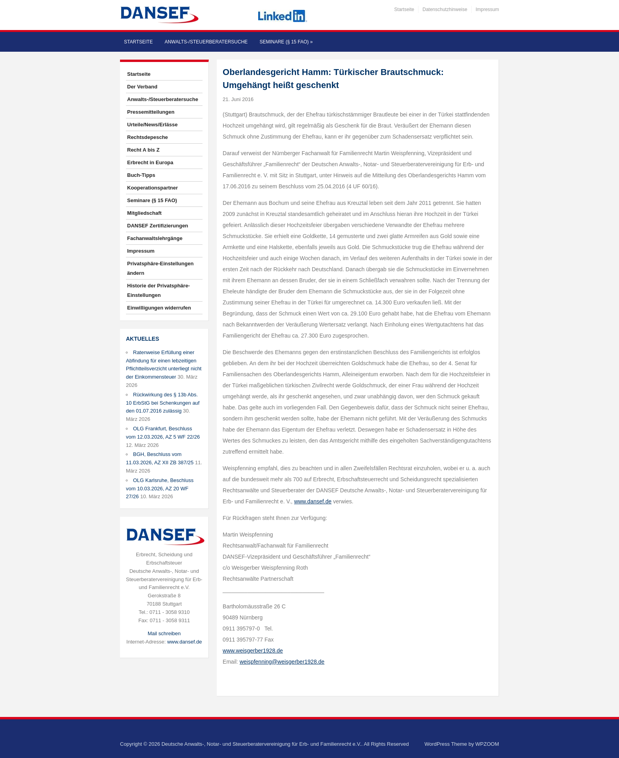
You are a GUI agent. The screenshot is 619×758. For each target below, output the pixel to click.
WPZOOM (487, 744)
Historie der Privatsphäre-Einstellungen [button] (158, 290)
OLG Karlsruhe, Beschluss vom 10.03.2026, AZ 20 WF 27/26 (159, 488)
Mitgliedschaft (144, 213)
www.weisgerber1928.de (253, 650)
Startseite (404, 9)
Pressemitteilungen (150, 112)
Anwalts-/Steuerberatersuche (206, 42)
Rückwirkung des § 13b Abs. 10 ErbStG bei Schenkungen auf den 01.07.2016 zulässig (162, 403)
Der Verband (142, 87)
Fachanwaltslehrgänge (154, 238)
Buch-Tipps (141, 175)
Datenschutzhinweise (444, 9)
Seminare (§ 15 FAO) (286, 42)
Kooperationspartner (152, 188)
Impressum (487, 9)
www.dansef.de (184, 642)
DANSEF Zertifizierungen (157, 226)
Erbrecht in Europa (150, 162)
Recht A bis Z (143, 150)
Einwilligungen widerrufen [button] (159, 308)
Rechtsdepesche (147, 137)
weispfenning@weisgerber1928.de (282, 662)
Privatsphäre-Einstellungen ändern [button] (160, 268)
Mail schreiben (164, 633)
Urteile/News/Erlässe (152, 125)
